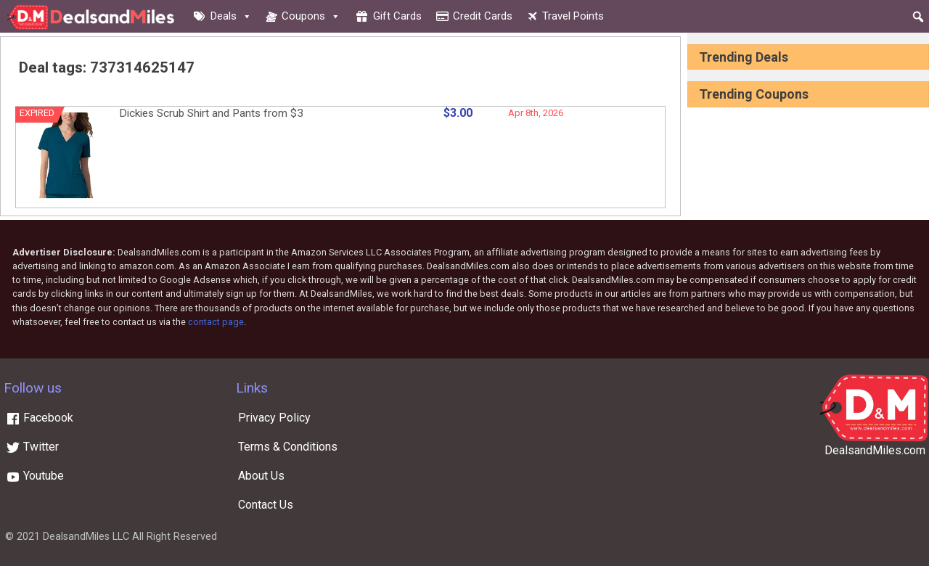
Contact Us (265, 505)
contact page (216, 321)
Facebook (39, 417)
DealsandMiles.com (874, 450)
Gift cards (397, 15)
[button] (918, 17)
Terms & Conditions (287, 447)
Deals (231, 15)
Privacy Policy (274, 417)
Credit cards (482, 15)
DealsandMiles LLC (86, 536)
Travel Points (573, 15)
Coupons (311, 15)
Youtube (35, 476)
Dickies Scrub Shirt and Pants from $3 (211, 113)
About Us (261, 476)
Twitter (32, 447)
